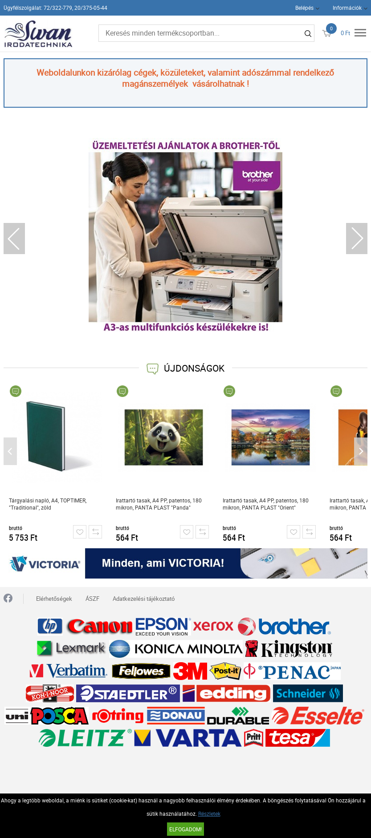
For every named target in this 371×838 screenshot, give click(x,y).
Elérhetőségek (54, 599)
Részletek (209, 813)
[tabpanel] (185, 235)
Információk (347, 7)
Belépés (304, 7)
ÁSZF (92, 599)
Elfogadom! (185, 829)
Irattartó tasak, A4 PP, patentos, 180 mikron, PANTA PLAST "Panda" (159, 504)
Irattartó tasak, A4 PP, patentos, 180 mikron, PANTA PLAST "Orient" (266, 504)
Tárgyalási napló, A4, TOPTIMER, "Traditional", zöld (47, 504)
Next (356, 238)
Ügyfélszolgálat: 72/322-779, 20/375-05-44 (55, 7)
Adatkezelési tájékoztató (144, 599)
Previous (14, 238)
